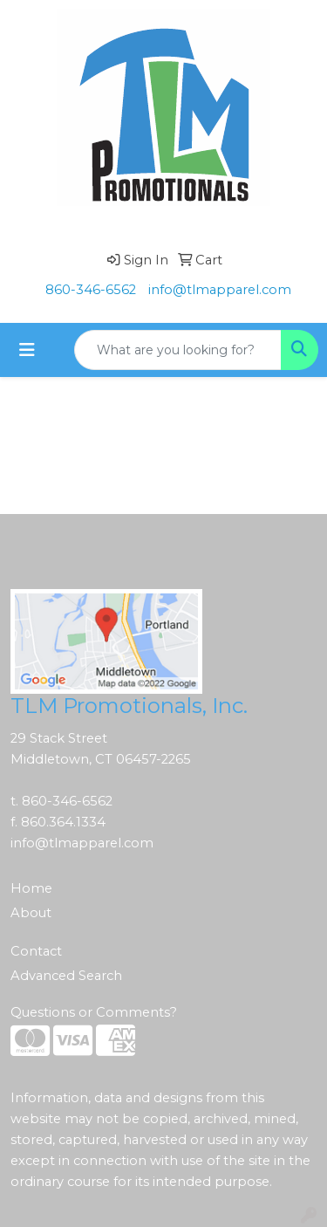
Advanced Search (66, 976)
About (30, 913)
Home (31, 888)
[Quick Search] (178, 350)
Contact (36, 951)
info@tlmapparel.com (219, 290)
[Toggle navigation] (27, 350)
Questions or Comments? (93, 1012)
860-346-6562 (90, 290)
